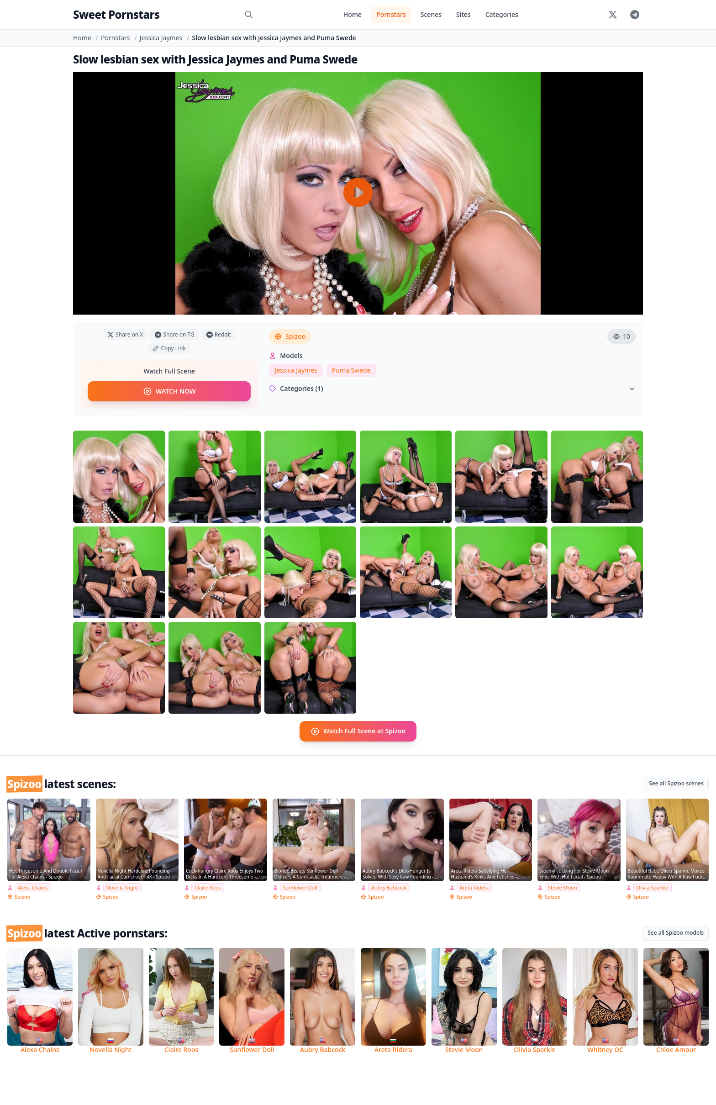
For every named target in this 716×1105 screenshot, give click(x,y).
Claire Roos (208, 887)
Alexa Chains (33, 887)
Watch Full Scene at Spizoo (358, 731)
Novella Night (122, 887)
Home (352, 14)
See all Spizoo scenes (676, 783)
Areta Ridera (474, 887)
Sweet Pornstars (116, 14)
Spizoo (289, 336)
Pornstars (391, 14)
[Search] (249, 14)
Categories (501, 14)
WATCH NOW (169, 391)
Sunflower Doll (300, 887)
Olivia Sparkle (653, 887)
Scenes (431, 14)
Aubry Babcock (388, 887)
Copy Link (169, 348)
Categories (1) (452, 388)
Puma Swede (351, 370)
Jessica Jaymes (161, 37)
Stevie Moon (562, 887)
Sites (463, 14)
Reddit (218, 334)
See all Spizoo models (676, 933)
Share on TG (174, 334)
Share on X (125, 334)
